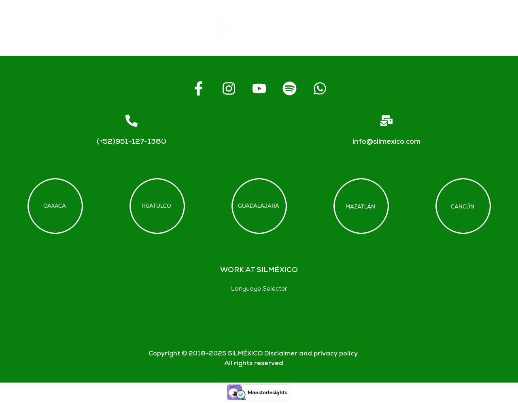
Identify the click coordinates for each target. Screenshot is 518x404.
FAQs (360, 28)
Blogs (487, 28)
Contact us (423, 28)
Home (176, 28)
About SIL (299, 28)
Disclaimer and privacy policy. (311, 354)
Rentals (234, 28)
